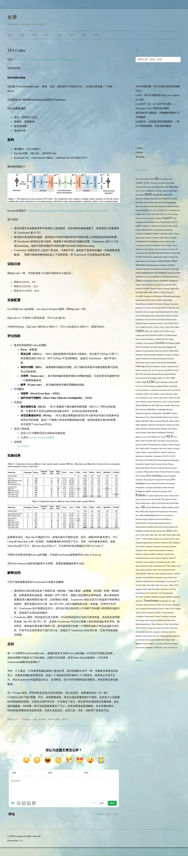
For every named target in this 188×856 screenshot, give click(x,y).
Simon (145, 562)
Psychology (162, 491)
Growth (159, 342)
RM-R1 (158, 507)
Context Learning (151, 238)
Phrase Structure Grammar (154, 468)
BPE (170, 195)
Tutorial (152, 605)
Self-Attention (174, 542)
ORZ (147, 449)
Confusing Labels (166, 234)
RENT (154, 503)
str (167, 647)
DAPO (152, 253)
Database (163, 265)
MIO (153, 405)
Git (164, 335)
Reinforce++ (168, 519)
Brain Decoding (173, 206)
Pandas (147, 464)
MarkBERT (167, 413)
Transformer (151, 600)
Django (138, 285)
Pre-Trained (156, 480)
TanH (149, 589)
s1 (154, 647)
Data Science (165, 261)
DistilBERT (164, 281)
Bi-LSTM (166, 202)
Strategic (138, 577)
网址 (86, 773)
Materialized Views (142, 417)
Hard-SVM (139, 347)
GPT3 (167, 327)
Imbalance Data (141, 355)
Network (175, 441)
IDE (165, 351)
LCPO (167, 378)
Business (145, 210)
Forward (148, 320)
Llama (160, 398)
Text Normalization (166, 593)
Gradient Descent (161, 339)
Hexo (20, 840)
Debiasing (139, 269)
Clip (172, 222)
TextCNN (139, 597)
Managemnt (157, 413)
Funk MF (138, 323)
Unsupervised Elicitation (149, 609)
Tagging (138, 589)
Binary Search (149, 206)
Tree (173, 601)
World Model (174, 624)
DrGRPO (146, 289)
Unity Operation (174, 605)
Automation (139, 195)
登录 (102, 803)
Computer (139, 234)
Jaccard (144, 370)
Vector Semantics (148, 613)
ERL (151, 292)
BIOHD (160, 195)
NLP (169, 436)
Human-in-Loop (141, 351)
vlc (176, 647)
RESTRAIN (161, 503)
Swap (168, 581)
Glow (137, 339)
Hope (155, 347)
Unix (137, 609)
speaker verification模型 (42, 437)
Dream (153, 289)
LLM (150, 382)
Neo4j (169, 441)
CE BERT (172, 210)
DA (143, 253)
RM (153, 507)
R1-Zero (166, 499)
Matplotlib (159, 417)
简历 (34, 35)
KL (141, 374)
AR (144, 183)
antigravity (157, 632)
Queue (171, 496)
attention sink (167, 632)
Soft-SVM (166, 566)
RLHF (148, 507)
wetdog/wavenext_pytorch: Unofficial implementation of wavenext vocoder (68, 210)
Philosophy (139, 468)
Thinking (139, 156)
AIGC (170, 179)
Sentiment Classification (165, 554)
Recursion (161, 515)
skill (156, 647)
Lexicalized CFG (164, 390)
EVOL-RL (169, 292)
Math (152, 417)
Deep (160, 269)
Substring (138, 581)
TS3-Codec (54, 719)
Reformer (138, 519)
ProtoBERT (147, 491)
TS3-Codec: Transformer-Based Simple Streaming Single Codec (48, 59)
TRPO (152, 585)
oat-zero (159, 644)
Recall (137, 515)
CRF (158, 214)
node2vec (152, 644)
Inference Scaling (149, 358)
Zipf (146, 632)
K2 (173, 370)
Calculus (174, 214)
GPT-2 (157, 327)
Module (152, 429)
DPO (140, 257)
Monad (158, 429)
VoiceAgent (139, 620)
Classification (165, 222)
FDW (163, 308)
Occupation (154, 449)
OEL (137, 449)
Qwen (177, 496)
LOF (137, 386)
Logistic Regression (154, 402)
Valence (138, 613)
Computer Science (151, 233)
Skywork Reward (141, 566)
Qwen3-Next (146, 499)
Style (175, 577)
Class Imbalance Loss (151, 222)
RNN (177, 507)
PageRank (165, 460)
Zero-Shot (166, 628)
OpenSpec (149, 456)
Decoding (154, 269)
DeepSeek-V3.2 (141, 277)
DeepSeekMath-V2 (155, 277)
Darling (145, 257)
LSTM (144, 386)
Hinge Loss (148, 347)
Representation (141, 527)
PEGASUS (139, 460)
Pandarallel (139, 464)
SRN (160, 535)
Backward (158, 199)
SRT (164, 535)
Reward (175, 527)
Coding (138, 148)
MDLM (138, 405)
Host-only (161, 347)
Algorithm (173, 187)
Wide (154, 624)
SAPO (175, 531)
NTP (154, 441)
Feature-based (164, 312)
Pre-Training (166, 480)
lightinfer (138, 644)
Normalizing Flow (154, 445)
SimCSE (172, 558)
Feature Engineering (151, 312)
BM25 (165, 195)
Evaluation (174, 304)
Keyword (138, 378)
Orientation (157, 456)
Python (140, 495)
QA (147, 496)
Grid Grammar (149, 343)
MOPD (167, 405)
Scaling (150, 539)
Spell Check (157, 570)
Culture (138, 253)
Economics (148, 296)
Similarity (139, 562)
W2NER (158, 620)
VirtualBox (139, 616)
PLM (146, 460)
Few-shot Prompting (143, 316)
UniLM (164, 605)
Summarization (149, 581)
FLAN (168, 308)
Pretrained (162, 483)
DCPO (162, 253)
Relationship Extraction (162, 523)
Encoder (159, 304)
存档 (96, 35)
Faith (178, 308)
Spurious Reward (168, 570)
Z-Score (149, 628)
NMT (137, 441)
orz (136, 647)
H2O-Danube (169, 343)
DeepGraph (174, 269)
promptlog (148, 647)
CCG (166, 210)
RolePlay (147, 531)
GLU (137, 327)
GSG (151, 331)
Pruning (155, 491)
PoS (152, 472)
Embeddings (140, 304)
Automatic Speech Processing (166, 191)
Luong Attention (174, 402)
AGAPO (146, 179)
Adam (144, 187)
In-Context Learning (171, 355)
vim (172, 647)
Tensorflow (164, 589)
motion (145, 644)
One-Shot (162, 449)
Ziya (150, 632)
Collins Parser (172, 226)
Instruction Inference (152, 366)
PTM (160, 460)
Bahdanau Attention (169, 199)
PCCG (168, 456)
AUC (148, 183)
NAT (149, 437)
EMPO (146, 292)
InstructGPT (161, 363)
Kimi (145, 378)
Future (160, 323)
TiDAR (168, 597)
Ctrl (176, 249)
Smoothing (157, 566)
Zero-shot (174, 628)
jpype (153, 640)
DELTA (168, 253)
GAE (166, 323)
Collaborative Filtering (158, 226)
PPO (155, 460)
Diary (138, 280)
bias (174, 632)
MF (149, 405)
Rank (147, 512)
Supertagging (160, 581)
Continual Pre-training (146, 241)
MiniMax (144, 425)
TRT (157, 585)
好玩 (47, 35)
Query (166, 496)
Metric (171, 421)
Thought (162, 597)
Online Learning (173, 449)
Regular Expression (155, 519)
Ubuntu (158, 605)
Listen (155, 398)
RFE (168, 503)
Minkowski (171, 425)
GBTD (170, 323)
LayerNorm (173, 386)
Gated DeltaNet (151, 335)
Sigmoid (165, 558)
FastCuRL (139, 312)
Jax (153, 370)
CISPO (138, 214)
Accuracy (154, 183)
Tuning (146, 605)
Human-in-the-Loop (155, 351)
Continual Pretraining (166, 242)
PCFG (173, 456)
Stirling (177, 574)
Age (148, 187)
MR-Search (175, 405)
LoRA (165, 398)
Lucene (164, 402)
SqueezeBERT (140, 574)
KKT (137, 374)
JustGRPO (167, 370)
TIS (148, 585)
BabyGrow (139, 199)
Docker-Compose (153, 285)
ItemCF (138, 370)
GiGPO (160, 335)
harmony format (144, 640)
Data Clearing (169, 257)
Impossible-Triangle (155, 355)
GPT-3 (162, 327)
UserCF (161, 609)
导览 (22, 35)
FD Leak (157, 308)
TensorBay (156, 589)
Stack (157, 574)
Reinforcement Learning (144, 523)
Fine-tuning (155, 316)
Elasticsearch (140, 300)
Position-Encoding (173, 472)
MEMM (145, 405)
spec (160, 647)
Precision (147, 483)
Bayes (141, 202)
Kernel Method (170, 374)
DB (158, 253)
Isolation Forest (172, 366)
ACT (137, 179)
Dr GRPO (173, 285)
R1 (159, 499)
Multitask (170, 433)
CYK (169, 214)
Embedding (167, 300)
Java (149, 370)
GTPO (161, 331)
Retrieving (167, 527)
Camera (138, 218)
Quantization (159, 496)
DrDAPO (138, 289)
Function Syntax (170, 320)
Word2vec (160, 624)
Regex (145, 519)
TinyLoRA (176, 597)
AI (36, 719)
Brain (165, 206)
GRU (146, 331)
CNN (148, 214)
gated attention (171, 636)
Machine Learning (156, 409)
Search (172, 539)
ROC (137, 512)
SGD (142, 535)
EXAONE (139, 296)
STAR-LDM (171, 535)
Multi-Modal (152, 433)
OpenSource (139, 456)
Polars (157, 472)
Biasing (173, 202)
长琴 (12, 17)
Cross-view (170, 249)
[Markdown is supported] (13, 803)
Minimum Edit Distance (157, 425)
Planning (147, 472)
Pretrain (154, 483)
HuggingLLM (171, 347)
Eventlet (138, 308)
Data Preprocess (152, 261)
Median (138, 421)
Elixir (154, 300)
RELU (148, 503)
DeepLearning (141, 273)
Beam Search (149, 202)
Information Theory (142, 363)
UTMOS (25, 446)
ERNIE (156, 292)
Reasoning (173, 512)
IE (168, 351)
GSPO (155, 331)
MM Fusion (160, 405)
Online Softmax (141, 452)
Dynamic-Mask (169, 289)
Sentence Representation (157, 550)
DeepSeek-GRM (174, 273)
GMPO (142, 327)
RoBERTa (139, 531)
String (165, 577)
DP (136, 257)
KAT (176, 370)
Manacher (148, 413)
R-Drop (155, 499)
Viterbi (157, 616)
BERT (148, 194)
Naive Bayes (161, 441)
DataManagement (153, 265)
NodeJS (144, 445)
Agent (153, 187)
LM (175, 382)
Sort (179, 566)
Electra (148, 300)
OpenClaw (172, 452)
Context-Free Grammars (167, 238)
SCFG (137, 535)
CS (165, 214)
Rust (169, 530)
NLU (175, 437)
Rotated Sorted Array (159, 531)
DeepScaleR (153, 273)
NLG (159, 437)
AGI (152, 179)
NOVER (149, 441)
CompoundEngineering (144, 230)
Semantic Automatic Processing (157, 547)
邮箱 (50, 773)
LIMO (138, 382)
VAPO (167, 609)
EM (136, 292)
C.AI (153, 210)
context (144, 636)
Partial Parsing (155, 464)
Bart (137, 202)
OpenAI (164, 452)
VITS (172, 609)
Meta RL (165, 421)
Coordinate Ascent (158, 245)
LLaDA (170, 382)
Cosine (168, 245)
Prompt (138, 491)
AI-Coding (163, 179)
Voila (147, 620)
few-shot (156, 636)
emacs (150, 636)
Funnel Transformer (150, 323)
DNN (178, 253)
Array (137, 191)
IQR (170, 351)
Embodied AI (151, 304)
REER (143, 503)
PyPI (169, 491)
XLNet (138, 628)
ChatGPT (167, 218)
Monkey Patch (166, 429)
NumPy (165, 445)
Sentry (152, 558)
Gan (173, 331)
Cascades (145, 218)
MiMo (137, 425)
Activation (162, 183)
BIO (154, 195)
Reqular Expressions (155, 527)
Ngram (138, 445)
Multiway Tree (140, 437)
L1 (163, 378)
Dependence (174, 277)
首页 (9, 35)
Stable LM (151, 574)
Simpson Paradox (164, 562)
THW (144, 585)
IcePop (175, 351)
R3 (171, 499)
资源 (84, 35)
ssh (164, 647)
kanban (158, 640)
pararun (141, 647)
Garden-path (140, 335)
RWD (142, 512)
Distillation (173, 281)
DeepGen (166, 269)
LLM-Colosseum (161, 382)
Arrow (142, 191)
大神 (59, 35)
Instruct (153, 363)
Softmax (174, 566)
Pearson (171, 464)
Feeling (26, 719)
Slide (151, 566)
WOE (164, 620)
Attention (150, 190)
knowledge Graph (167, 640)
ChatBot (159, 218)
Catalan (152, 218)
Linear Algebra (153, 394)
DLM (174, 253)
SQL (156, 535)
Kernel (148, 374)
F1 (153, 308)
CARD (160, 210)
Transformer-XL (165, 601)
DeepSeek (162, 273)
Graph (171, 339)
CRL (162, 214)
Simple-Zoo (153, 562)
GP (147, 327)
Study (170, 577)
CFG (178, 210)
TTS (65, 719)
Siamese (158, 558)
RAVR (137, 503)
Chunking (139, 222)
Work (166, 624)
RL (144, 507)
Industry (138, 359)
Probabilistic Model (160, 488)
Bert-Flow (158, 202)
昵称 (14, 773)
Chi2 (174, 218)
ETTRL (162, 292)
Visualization (149, 616)
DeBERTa (171, 265)
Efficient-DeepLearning (171, 296)
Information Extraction (165, 359)
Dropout (159, 289)
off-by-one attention (170, 644)
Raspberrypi (163, 512)
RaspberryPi (154, 512)
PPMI (151, 460)
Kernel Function (158, 374)
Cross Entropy (148, 249)
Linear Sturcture (166, 394)
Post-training (153, 475)
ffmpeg (162, 636)
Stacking (163, 574)
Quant (151, 496)
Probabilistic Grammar (143, 488)
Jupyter (160, 370)
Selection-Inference (160, 543)
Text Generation (152, 593)
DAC (11, 741)
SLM (147, 535)
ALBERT (138, 183)
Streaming (158, 577)
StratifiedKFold (148, 577)
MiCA (177, 421)
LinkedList (143, 398)
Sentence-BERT (149, 554)
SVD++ (138, 539)
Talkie (144, 589)
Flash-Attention (166, 316)
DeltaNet (165, 277)
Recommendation (149, 515)
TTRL (171, 585)
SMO (151, 535)
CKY (143, 214)
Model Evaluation (142, 429)
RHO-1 (138, 507)
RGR (172, 503)
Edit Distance (157, 296)
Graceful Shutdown (147, 339)
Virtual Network (167, 613)
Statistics (170, 574)
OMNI (142, 448)
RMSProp (171, 507)
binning (138, 636)
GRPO (139, 331)
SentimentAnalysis (142, 558)
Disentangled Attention (150, 281)
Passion (164, 464)
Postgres (164, 476)
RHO (177, 503)
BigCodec (113, 741)
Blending (159, 206)
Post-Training (140, 476)
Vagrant (177, 609)
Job (156, 370)
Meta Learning (155, 421)
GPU (172, 327)
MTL (137, 409)
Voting (151, 620)
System (173, 581)
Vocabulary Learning (168, 616)
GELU (176, 323)
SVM (144, 539)
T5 (178, 581)
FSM (173, 308)
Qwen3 (138, 499)
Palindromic (174, 460)
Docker (144, 285)
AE (141, 179)
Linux (150, 398)
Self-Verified (140, 547)
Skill (173, 562)
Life (146, 394)
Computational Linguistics (163, 230)
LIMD (172, 378)
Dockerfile (165, 285)
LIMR (143, 382)
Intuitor (163, 366)
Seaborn (166, 539)
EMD (141, 292)
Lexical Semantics (142, 390)
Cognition (145, 226)
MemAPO (145, 421)
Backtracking (149, 199)
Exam (149, 308)
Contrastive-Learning (143, 245)
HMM (177, 343)
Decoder (147, 269)
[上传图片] (29, 803)
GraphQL (139, 343)
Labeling (151, 386)
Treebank (139, 605)
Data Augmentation (156, 257)
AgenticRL (160, 187)
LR (141, 386)
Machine (143, 409)
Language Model (161, 386)
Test (170, 589)
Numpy (177, 445)
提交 (112, 803)
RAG (175, 499)
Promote (171, 488)
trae (169, 647)
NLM (163, 437)
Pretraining (170, 483)
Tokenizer (139, 601)
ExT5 (144, 308)
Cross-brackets (160, 249)
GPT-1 (151, 327)
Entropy (166, 304)
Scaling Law (157, 539)
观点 (71, 35)
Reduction (169, 515)
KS (144, 374)
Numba (171, 445)
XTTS (143, 628)
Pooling (162, 472)
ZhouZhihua (139, 632)
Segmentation (148, 543)
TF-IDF (138, 585)
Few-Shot (174, 312)
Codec (43, 719)
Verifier (158, 613)
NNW (142, 441)
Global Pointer (171, 335)
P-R (163, 456)
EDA (177, 289)
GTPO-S (167, 331)
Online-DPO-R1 (154, 452)
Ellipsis (159, 300)
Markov (175, 413)
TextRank (147, 597)
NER (153, 436)
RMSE (164, 507)
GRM (177, 327)
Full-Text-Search (157, 320)
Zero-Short (157, 628)
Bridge (137, 210)
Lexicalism (154, 390)
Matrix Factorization (170, 417)
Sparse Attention (146, 570)
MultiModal (161, 433)
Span (137, 570)
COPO (153, 214)
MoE (177, 425)
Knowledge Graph (154, 378)
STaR (178, 535)
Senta (145, 550)
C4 (156, 210)
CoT (176, 222)
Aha (166, 187)
